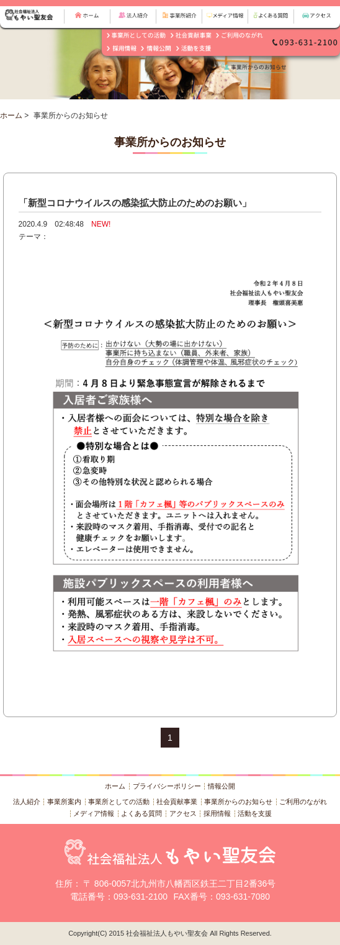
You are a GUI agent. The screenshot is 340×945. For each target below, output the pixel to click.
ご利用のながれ (303, 801)
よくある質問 (141, 813)
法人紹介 (26, 801)
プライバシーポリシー (167, 786)
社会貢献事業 (176, 801)
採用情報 (217, 813)
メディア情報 (93, 813)
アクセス (183, 813)
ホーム (11, 115)
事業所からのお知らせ (238, 801)
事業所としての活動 (119, 801)
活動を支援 (255, 813)
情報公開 (221, 786)
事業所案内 (64, 801)
